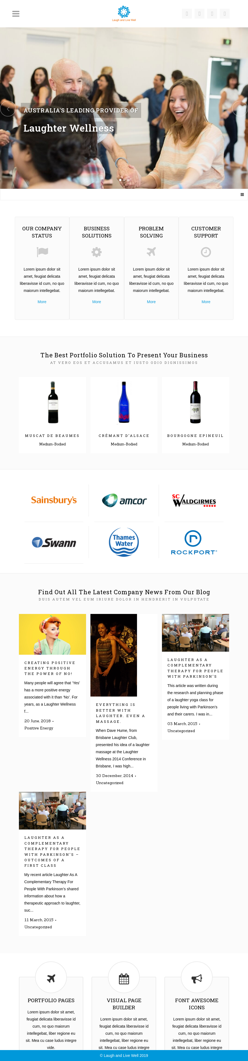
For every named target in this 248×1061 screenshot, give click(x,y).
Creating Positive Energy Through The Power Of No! (50, 668)
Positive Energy (38, 728)
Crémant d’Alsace (124, 435)
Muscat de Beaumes (52, 435)
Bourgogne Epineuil (195, 435)
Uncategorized (109, 782)
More (42, 302)
